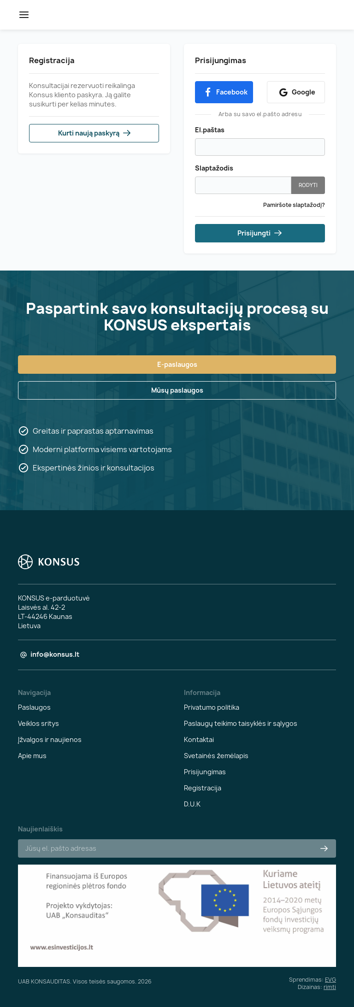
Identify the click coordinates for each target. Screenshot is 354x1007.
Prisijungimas (205, 771)
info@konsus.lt (54, 654)
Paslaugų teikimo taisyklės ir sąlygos (240, 723)
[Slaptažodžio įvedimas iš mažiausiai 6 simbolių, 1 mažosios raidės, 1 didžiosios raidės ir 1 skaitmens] (243, 185)
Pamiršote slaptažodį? (294, 205)
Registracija (202, 787)
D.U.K (192, 804)
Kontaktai (199, 739)
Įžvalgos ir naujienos (50, 739)
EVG (330, 979)
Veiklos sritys (38, 723)
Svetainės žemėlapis (216, 755)
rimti (330, 987)
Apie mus (32, 755)
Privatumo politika (211, 707)
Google (296, 92)
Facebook (224, 92)
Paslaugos (34, 707)
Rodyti (308, 185)
